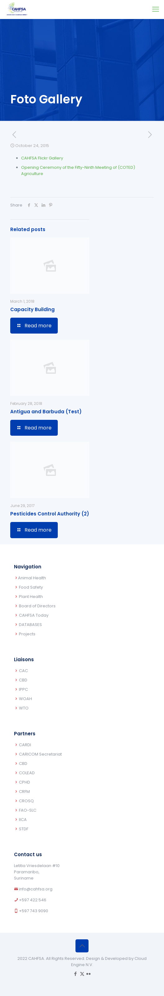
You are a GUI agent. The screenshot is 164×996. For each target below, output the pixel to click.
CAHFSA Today (33, 615)
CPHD (24, 782)
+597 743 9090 (33, 911)
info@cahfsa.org (35, 889)
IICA (23, 820)
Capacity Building (32, 309)
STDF (23, 829)
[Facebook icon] (75, 973)
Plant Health (31, 597)
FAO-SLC (27, 810)
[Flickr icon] (88, 973)
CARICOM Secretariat (40, 754)
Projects (27, 634)
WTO (24, 708)
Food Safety (31, 587)
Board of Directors (37, 606)
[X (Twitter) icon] (82, 973)
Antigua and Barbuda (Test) (46, 411)
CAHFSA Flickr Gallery (42, 158)
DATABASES (30, 625)
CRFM (24, 791)
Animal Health (32, 578)
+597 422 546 (32, 900)
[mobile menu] (155, 9)
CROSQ (26, 801)
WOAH (25, 699)
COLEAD (27, 773)
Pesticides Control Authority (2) (49, 513)
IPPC (23, 689)
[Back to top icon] (82, 945)
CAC (23, 671)
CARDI (25, 745)
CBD (23, 680)
